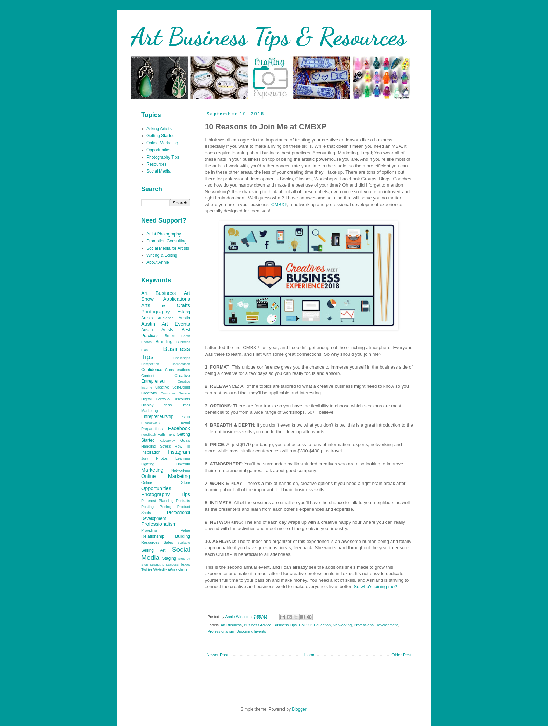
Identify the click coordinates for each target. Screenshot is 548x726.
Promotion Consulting (166, 241)
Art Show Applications (165, 296)
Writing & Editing (161, 255)
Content (147, 375)
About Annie (157, 262)
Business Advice (258, 625)
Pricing (165, 506)
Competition (150, 364)
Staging (169, 558)
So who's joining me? (375, 586)
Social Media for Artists (167, 248)
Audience (166, 318)
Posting (147, 506)
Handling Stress (156, 446)
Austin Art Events (165, 324)
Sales (168, 542)
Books (170, 336)
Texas (185, 564)
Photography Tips (162, 157)
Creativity (149, 393)
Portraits (183, 501)
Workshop (177, 569)
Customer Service (175, 393)
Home (310, 655)
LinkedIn (183, 464)
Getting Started (160, 135)
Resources (156, 164)
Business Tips (285, 625)
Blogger (299, 709)
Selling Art (153, 550)
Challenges (181, 358)
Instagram (179, 452)
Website (160, 570)
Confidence (152, 369)
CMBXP (279, 204)
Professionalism (221, 631)
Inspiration (150, 452)
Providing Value (165, 530)
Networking (342, 625)
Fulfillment (166, 434)
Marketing (152, 470)
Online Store (165, 482)
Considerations (177, 370)
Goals (185, 440)
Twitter (146, 570)
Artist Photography (163, 234)
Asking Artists (159, 128)
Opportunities (158, 149)
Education (322, 625)
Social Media (158, 171)
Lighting (147, 464)
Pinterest (148, 501)
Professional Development (376, 625)
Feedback (148, 434)
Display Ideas (156, 405)
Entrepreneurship (157, 416)
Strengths (157, 564)
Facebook (179, 428)
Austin (184, 317)
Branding (164, 341)
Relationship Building (165, 536)
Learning (182, 458)
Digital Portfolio (155, 399)
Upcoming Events (251, 631)
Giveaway (167, 440)
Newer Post (217, 655)
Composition (181, 364)
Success (172, 564)
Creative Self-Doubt (172, 387)
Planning (166, 501)
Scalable (183, 542)
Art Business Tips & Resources (268, 36)
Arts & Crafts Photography (165, 308)
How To (182, 446)
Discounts (182, 399)
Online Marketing (162, 142)
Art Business (231, 625)
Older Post (401, 655)
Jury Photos (154, 458)
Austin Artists (157, 329)
